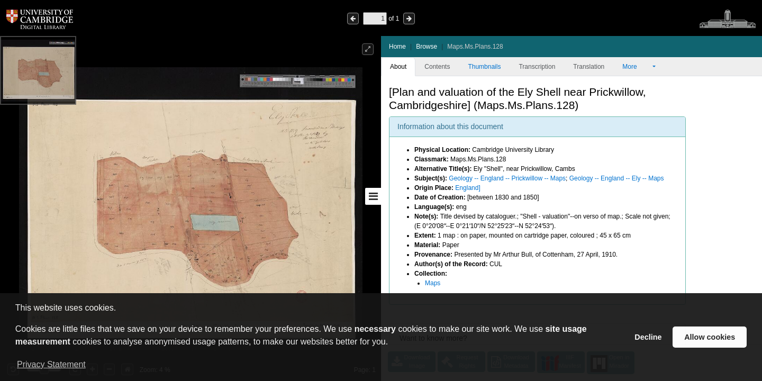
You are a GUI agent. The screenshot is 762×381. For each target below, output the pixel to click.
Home (397, 46)
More (636, 66)
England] (467, 188)
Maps (432, 283)
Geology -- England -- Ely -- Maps (616, 178)
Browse (426, 46)
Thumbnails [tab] (484, 66)
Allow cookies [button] (709, 337)
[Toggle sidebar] (373, 196)
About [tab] (398, 66)
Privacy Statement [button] (51, 364)
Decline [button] (647, 337)
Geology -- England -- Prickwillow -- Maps (507, 178)
